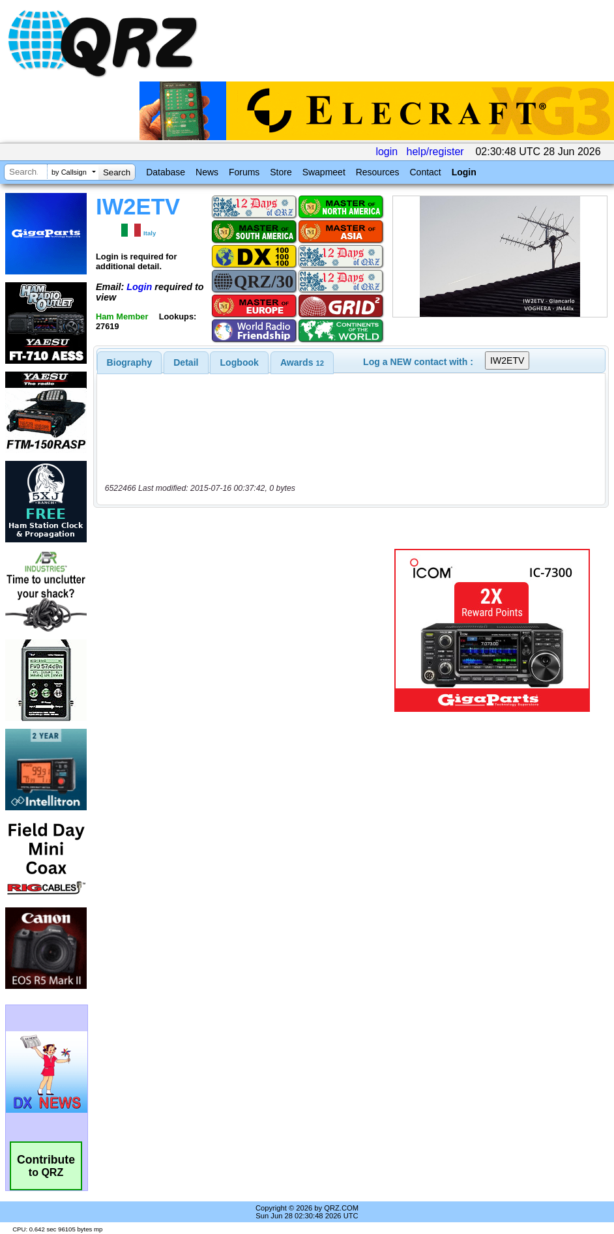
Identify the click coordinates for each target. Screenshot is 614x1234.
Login (464, 172)
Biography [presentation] (130, 362)
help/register (435, 151)
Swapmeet (323, 172)
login (386, 151)
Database (165, 172)
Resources (378, 172)
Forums (244, 172)
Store (280, 172)
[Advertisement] (244, 630)
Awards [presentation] (302, 362)
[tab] (129, 362)
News (207, 172)
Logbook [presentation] (239, 362)
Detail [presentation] (185, 362)
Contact (425, 172)
